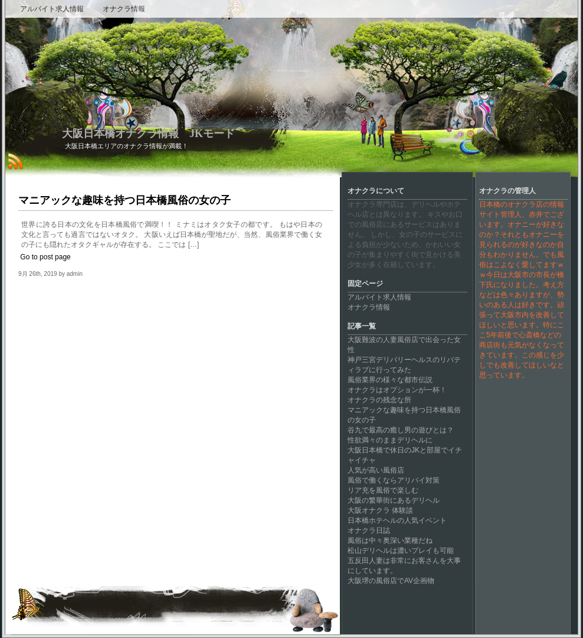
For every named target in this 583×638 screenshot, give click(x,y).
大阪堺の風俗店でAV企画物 (391, 581)
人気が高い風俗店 (376, 470)
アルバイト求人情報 (52, 9)
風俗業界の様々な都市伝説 (390, 380)
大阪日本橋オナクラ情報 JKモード (148, 133)
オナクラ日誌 (369, 530)
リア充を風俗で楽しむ (383, 490)
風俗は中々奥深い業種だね (390, 540)
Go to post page (45, 257)
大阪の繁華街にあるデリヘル (394, 500)
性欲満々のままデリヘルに (390, 440)
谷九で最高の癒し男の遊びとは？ (401, 430)
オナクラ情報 (124, 9)
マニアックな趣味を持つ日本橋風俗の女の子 (124, 200)
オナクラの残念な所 (379, 400)
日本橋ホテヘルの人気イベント (397, 520)
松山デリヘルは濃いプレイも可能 (401, 550)
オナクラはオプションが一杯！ (397, 390)
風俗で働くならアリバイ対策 (394, 480)
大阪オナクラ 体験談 (380, 510)
